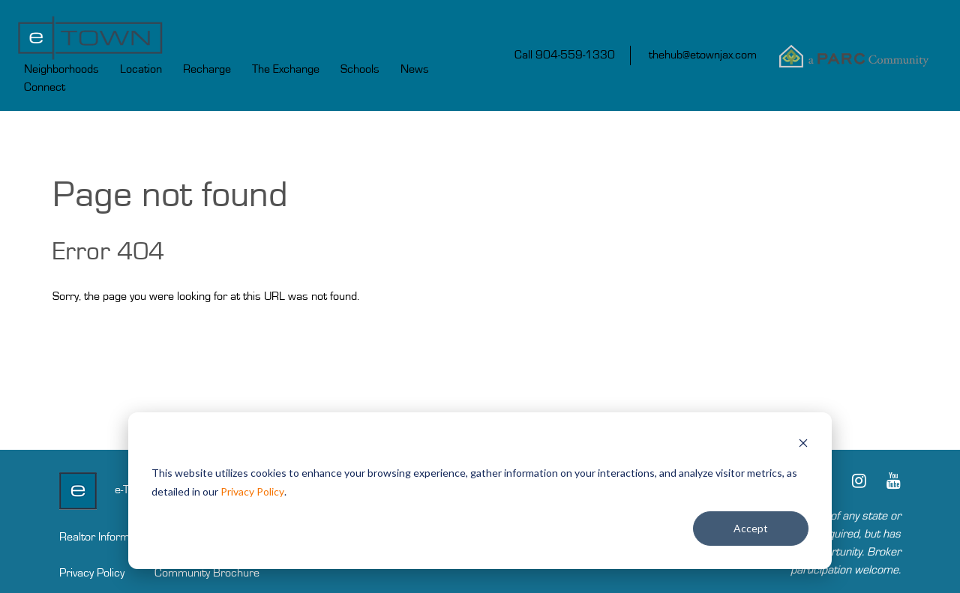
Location (141, 69)
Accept (751, 528)
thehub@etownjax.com (703, 55)
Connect (44, 87)
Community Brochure (207, 573)
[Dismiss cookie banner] (803, 445)
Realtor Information (106, 537)
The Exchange (286, 69)
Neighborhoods (61, 69)
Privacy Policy (252, 491)
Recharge (207, 69)
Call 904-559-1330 (564, 55)
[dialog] (480, 490)
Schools (360, 69)
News (414, 69)
